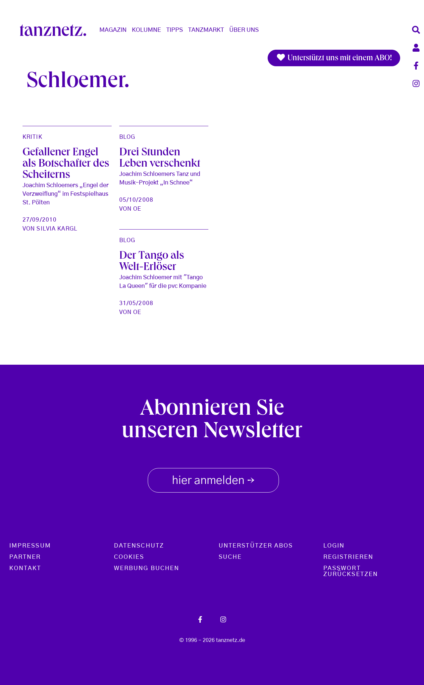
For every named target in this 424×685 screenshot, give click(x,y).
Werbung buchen (146, 568)
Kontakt (25, 568)
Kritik (32, 137)
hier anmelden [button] (213, 479)
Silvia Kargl (56, 229)
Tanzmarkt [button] (206, 30)
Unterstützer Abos (256, 546)
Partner (25, 557)
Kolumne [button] (146, 30)
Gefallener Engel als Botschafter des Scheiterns (66, 164)
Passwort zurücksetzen (350, 571)
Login (333, 546)
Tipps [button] (174, 30)
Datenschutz (139, 546)
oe (137, 209)
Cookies (129, 557)
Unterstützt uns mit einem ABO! (334, 58)
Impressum (30, 546)
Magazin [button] (113, 30)
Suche (230, 557)
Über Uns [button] (244, 30)
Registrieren (348, 557)
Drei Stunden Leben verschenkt (159, 158)
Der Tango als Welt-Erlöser (151, 262)
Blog (127, 137)
